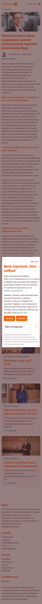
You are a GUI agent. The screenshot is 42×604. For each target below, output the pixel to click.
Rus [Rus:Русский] (36, 262)
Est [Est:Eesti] (32, 262)
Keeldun (21, 318)
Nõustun (9, 318)
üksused (11, 279)
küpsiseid (28, 279)
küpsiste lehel (22, 313)
